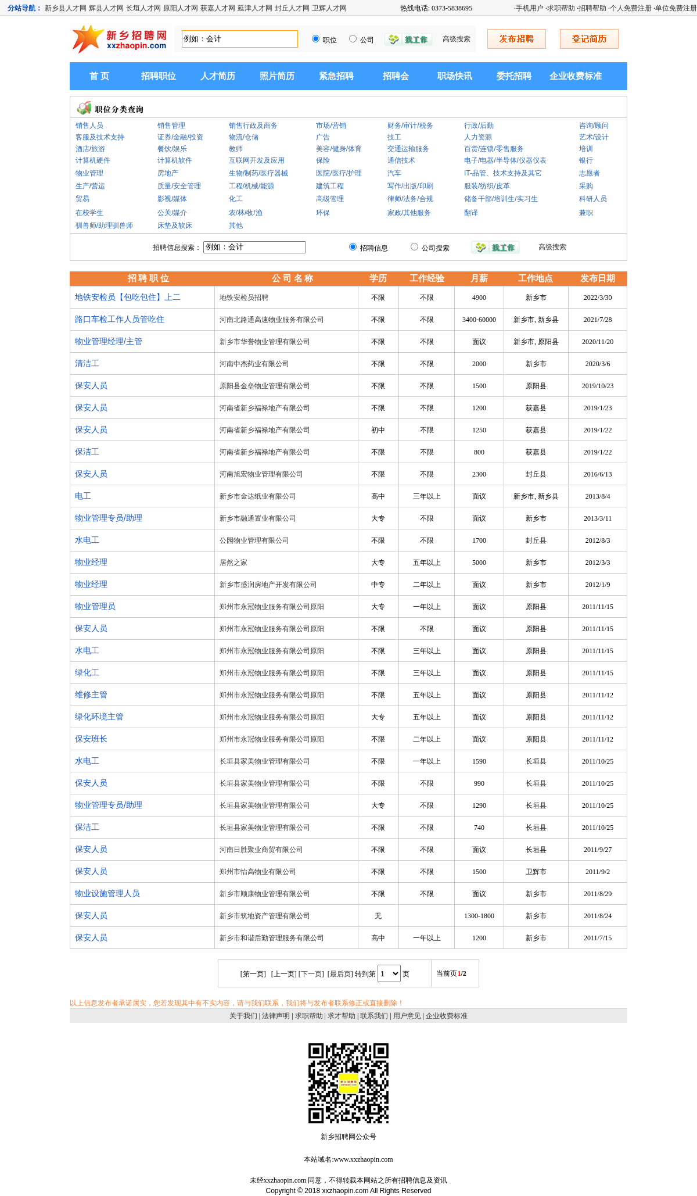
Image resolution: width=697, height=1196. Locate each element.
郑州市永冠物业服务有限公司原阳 (272, 607)
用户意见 (407, 1016)
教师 (236, 149)
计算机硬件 (93, 160)
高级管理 (330, 199)
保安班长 (91, 738)
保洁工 (87, 451)
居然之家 (233, 562)
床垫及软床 (174, 225)
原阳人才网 (180, 8)
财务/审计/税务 (410, 125)
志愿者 (589, 173)
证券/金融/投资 (180, 137)
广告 (323, 137)
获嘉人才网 (217, 8)
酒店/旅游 (90, 149)
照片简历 (277, 76)
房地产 (167, 173)
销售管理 (171, 125)
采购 (586, 186)
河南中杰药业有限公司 (254, 364)
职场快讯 (454, 76)
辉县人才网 (106, 8)
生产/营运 (90, 186)
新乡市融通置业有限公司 (258, 518)
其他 (236, 225)
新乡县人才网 (66, 8)
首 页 (99, 76)
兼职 (586, 213)
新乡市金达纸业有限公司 (258, 496)
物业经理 (91, 562)
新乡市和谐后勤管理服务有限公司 (272, 938)
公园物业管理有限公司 (254, 540)
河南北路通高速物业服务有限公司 (272, 320)
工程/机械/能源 (252, 186)
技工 (394, 137)
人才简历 (217, 76)
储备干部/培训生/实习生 (501, 199)
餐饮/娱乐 (172, 149)
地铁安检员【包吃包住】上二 (128, 297)
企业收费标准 (575, 76)
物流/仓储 (243, 137)
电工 (83, 495)
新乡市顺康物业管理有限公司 (265, 894)
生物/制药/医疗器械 (259, 173)
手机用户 (530, 8)
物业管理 (89, 173)
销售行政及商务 (253, 125)
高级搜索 (456, 39)
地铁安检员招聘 (244, 297)
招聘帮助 (592, 8)
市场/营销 (331, 125)
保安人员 (91, 385)
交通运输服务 (408, 149)
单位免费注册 (676, 8)
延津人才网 (255, 8)
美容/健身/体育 (339, 149)
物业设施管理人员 (107, 893)
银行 (586, 160)
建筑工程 (330, 186)
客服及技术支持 (100, 137)
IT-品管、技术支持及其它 (503, 173)
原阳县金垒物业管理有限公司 (265, 386)
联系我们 (374, 1016)
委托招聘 (514, 76)
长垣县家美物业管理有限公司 (265, 761)
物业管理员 (95, 606)
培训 (586, 149)
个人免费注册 (631, 8)
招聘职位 (158, 76)
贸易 (82, 199)
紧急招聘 (336, 76)
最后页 (340, 974)
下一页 (311, 974)
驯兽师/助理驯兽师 (104, 225)
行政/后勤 (479, 125)
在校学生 (89, 213)
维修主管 (91, 694)
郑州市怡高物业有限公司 (258, 872)
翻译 (471, 213)
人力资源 (478, 137)
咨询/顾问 (594, 125)
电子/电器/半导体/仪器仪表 (505, 160)
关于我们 (243, 1016)
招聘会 (396, 76)
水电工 (87, 540)
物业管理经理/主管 (108, 341)
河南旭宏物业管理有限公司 (261, 474)
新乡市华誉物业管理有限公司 (265, 342)
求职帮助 (561, 8)
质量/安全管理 (179, 186)
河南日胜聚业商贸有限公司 (261, 850)
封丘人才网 (292, 8)
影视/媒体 (172, 199)
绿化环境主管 (99, 716)
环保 (323, 213)
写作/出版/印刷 (410, 186)
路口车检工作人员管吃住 (119, 319)
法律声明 (276, 1016)
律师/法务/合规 (410, 199)
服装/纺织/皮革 (487, 186)
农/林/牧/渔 (246, 213)
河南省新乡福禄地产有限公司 (265, 408)
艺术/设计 (594, 137)
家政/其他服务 (409, 213)
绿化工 (87, 672)
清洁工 (87, 363)
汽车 (394, 173)
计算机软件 (174, 160)
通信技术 (401, 160)
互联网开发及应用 (257, 160)
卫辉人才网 (329, 8)
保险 (323, 160)
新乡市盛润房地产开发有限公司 (268, 585)
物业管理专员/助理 (108, 517)
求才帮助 (341, 1016)
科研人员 (593, 199)
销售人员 (89, 125)
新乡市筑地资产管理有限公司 (265, 916)
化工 (236, 199)
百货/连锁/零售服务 (494, 149)
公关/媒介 (172, 213)
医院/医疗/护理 (339, 173)
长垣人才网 (143, 8)
